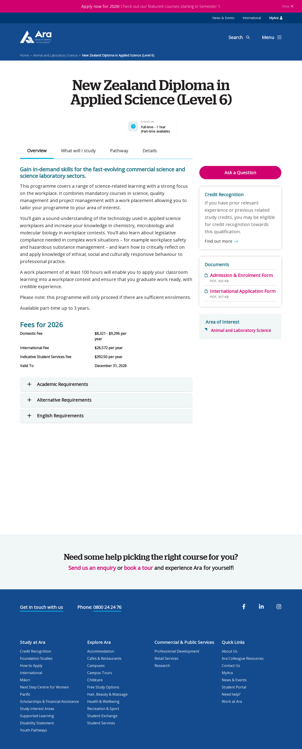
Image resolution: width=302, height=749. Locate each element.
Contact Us (231, 665)
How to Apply (31, 665)
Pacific (25, 694)
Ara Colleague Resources (243, 658)
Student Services (101, 723)
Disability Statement (37, 723)
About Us (229, 651)
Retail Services (166, 658)
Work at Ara (232, 701)
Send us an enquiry (92, 567)
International (252, 18)
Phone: (84, 607)
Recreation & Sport (103, 708)
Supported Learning (37, 715)
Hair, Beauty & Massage (107, 694)
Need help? (231, 694)
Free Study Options (103, 687)
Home (24, 55)
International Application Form (243, 291)
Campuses (96, 665)
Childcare (95, 679)
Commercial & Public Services (184, 642)
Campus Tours (99, 672)
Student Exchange (102, 715)
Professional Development (176, 651)
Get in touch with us (41, 607)
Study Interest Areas (37, 708)
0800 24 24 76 (107, 607)
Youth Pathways (33, 730)
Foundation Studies (36, 658)
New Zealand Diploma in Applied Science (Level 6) (118, 55)
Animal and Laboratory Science (55, 55)
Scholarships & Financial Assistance (49, 701)
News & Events (223, 18)
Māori (25, 679)
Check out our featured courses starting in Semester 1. (151, 6)
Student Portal (234, 687)
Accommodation (100, 651)
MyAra (275, 18)
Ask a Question (240, 173)
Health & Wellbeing (103, 701)
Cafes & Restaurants (104, 658)
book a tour (138, 567)
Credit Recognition (35, 651)
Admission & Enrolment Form (241, 275)
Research (162, 665)
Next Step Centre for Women (44, 687)
